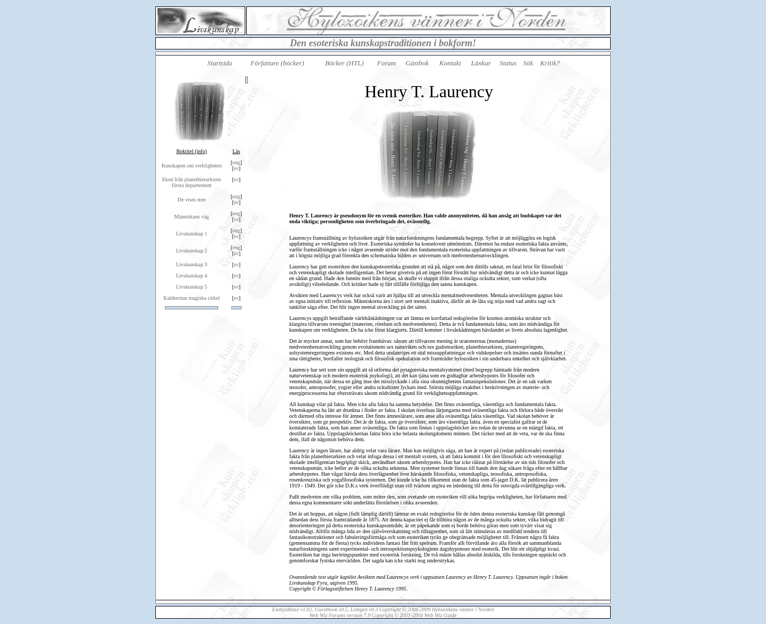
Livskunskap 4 (191, 276)
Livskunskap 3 (191, 264)
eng (236, 162)
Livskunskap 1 (191, 234)
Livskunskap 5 (191, 287)
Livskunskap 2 (191, 251)
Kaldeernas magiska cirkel (191, 298)
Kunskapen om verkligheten (192, 165)
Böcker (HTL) (344, 63)
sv (236, 168)
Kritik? (550, 63)
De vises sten (192, 200)
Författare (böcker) (277, 63)
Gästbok (417, 63)
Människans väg (191, 217)
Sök (528, 63)
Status (508, 63)
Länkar (481, 63)
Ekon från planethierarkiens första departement (191, 182)
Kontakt (450, 63)
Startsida (219, 63)
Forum (386, 63)
